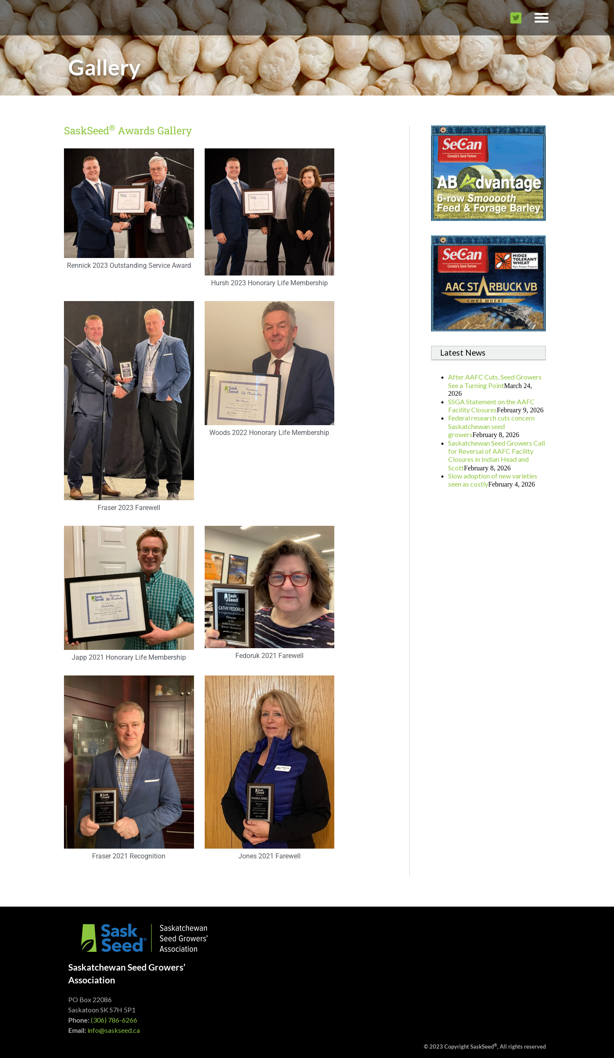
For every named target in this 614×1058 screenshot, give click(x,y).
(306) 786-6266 (114, 1020)
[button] (541, 17)
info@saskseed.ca (113, 1030)
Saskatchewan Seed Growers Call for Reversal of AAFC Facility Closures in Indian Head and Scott (496, 455)
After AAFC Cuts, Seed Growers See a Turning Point (495, 381)
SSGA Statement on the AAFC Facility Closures (491, 405)
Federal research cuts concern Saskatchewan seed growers (491, 426)
